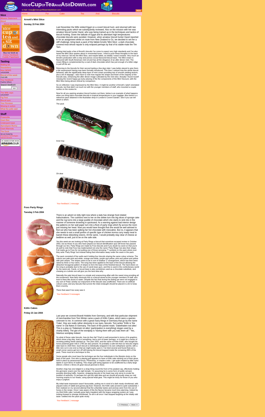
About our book (11, 24)
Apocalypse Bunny (9, 126)
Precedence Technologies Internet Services (9, 137)
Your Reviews (7, 103)
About (3, 21)
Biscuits (115, 13)
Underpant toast (8, 123)
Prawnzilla (5, 117)
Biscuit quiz (6, 100)
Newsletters (6, 67)
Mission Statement (9, 18)
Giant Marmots (7, 129)
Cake (62, 13)
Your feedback (7, 80)
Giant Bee (5, 120)
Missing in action (8, 106)
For (47, 13)
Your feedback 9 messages (68, 294)
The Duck (5, 131)
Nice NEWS (6, 70)
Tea (82, 13)
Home (25, 13)
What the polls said (9, 109)
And (97, 13)
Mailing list (5, 65)
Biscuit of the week (9, 75)
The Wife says (7, 93)
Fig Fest (4, 97)
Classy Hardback (10, 55)
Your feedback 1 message (68, 203)
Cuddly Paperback (10, 57)
